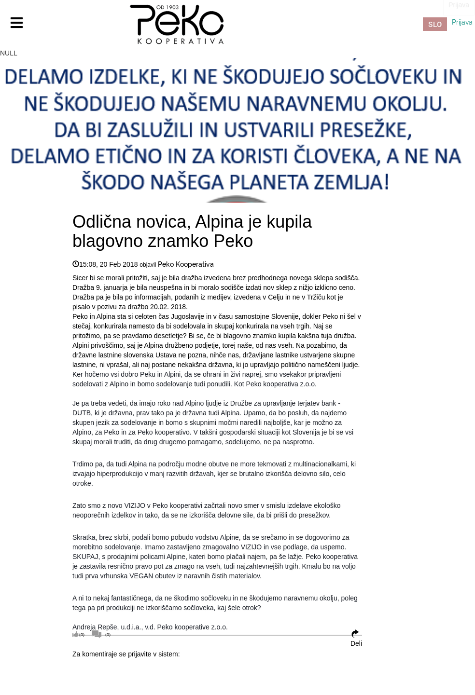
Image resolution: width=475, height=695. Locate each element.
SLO (435, 24)
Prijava (462, 22)
